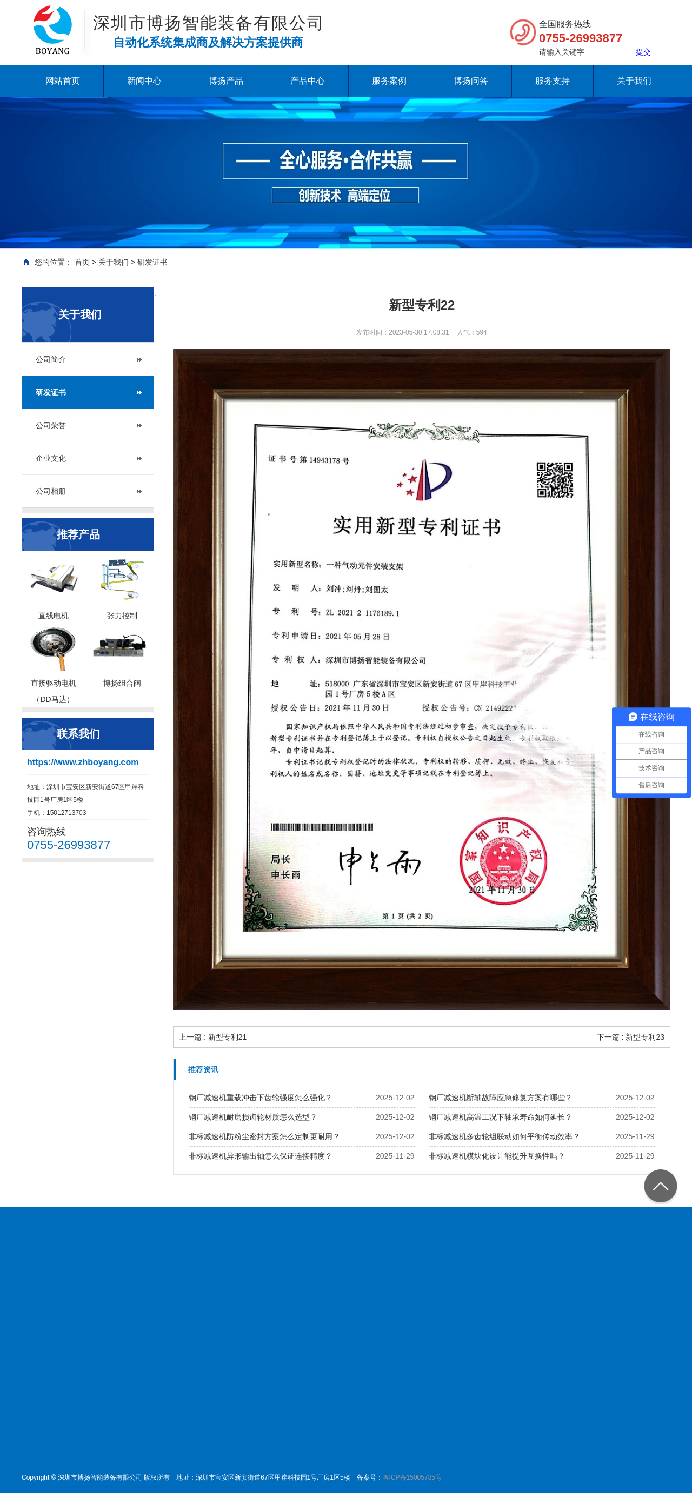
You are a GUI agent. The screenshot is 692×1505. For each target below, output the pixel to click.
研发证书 (152, 262)
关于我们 (634, 80)
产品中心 (307, 80)
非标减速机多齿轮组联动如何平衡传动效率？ (504, 1136)
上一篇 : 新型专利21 (213, 1037)
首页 (82, 262)
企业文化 (51, 458)
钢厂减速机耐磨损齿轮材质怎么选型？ (253, 1117)
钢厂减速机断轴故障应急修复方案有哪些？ (501, 1097)
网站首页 (62, 80)
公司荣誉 (51, 425)
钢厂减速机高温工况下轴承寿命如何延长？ (501, 1117)
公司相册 (51, 491)
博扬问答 (471, 80)
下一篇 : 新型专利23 (630, 1037)
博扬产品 (226, 80)
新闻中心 (144, 80)
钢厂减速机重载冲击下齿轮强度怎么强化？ (260, 1097)
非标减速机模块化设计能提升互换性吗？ (497, 1156)
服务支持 (552, 80)
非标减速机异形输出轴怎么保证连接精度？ (260, 1156)
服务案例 (389, 80)
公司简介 (51, 359)
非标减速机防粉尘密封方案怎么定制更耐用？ (264, 1136)
